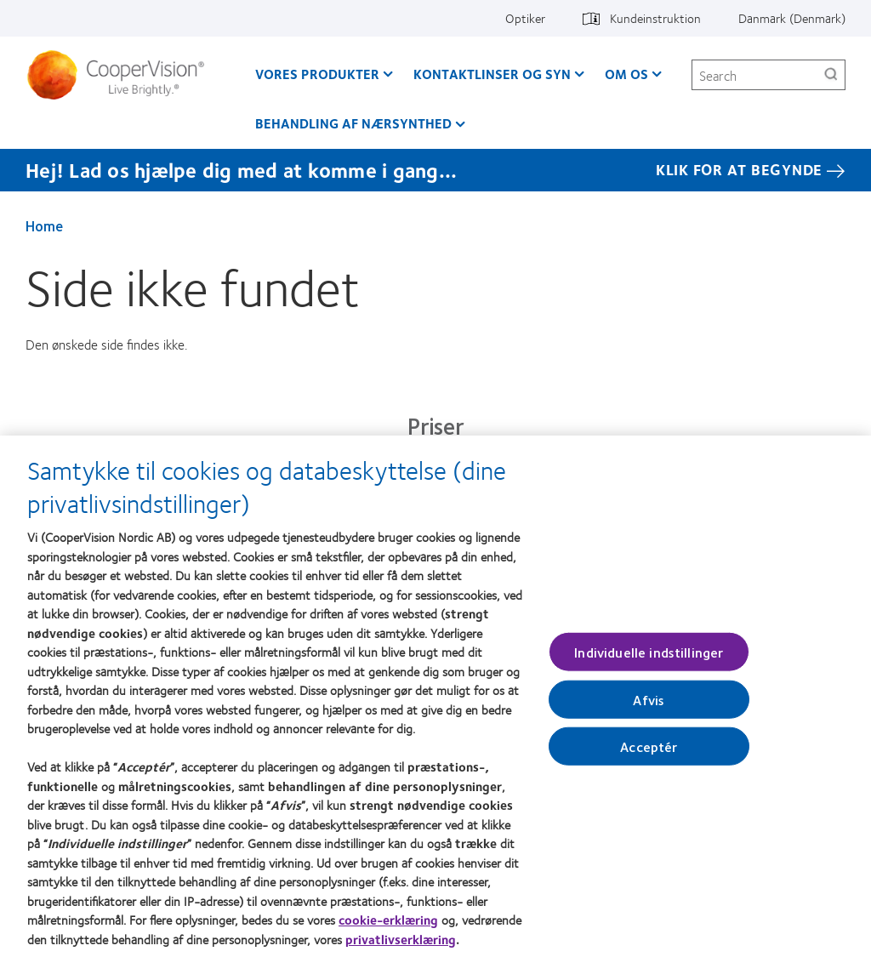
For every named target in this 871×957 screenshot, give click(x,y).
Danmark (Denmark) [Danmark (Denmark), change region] (791, 18)
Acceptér (648, 754)
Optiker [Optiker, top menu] (525, 18)
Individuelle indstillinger (648, 658)
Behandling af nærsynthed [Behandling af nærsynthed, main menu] (353, 123)
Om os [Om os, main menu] (626, 73)
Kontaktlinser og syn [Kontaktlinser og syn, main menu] (492, 73)
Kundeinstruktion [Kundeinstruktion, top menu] (655, 18)
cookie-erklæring (388, 927)
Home (44, 225)
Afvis (648, 707)
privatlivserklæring (400, 947)
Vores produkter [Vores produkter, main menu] (317, 73)
